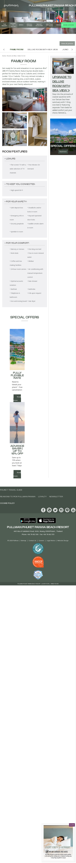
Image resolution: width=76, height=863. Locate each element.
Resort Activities (39, 25)
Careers (41, 541)
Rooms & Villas (13, 25)
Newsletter (56, 497)
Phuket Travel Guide (11, 490)
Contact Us (32, 541)
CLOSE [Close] (72, 825)
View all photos (67, 43)
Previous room (4, 49)
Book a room (68, 25)
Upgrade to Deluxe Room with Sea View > (61, 84)
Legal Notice (51, 541)
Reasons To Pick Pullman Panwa (18, 497)
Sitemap (23, 541)
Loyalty (42, 497)
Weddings (59, 25)
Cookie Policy (7, 503)
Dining (21, 25)
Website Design (62, 541)
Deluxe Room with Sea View (43, 49)
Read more (17, 474)
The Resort (4, 25)
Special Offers (29, 25)
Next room (72, 49)
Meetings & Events (49, 25)
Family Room (16, 49)
